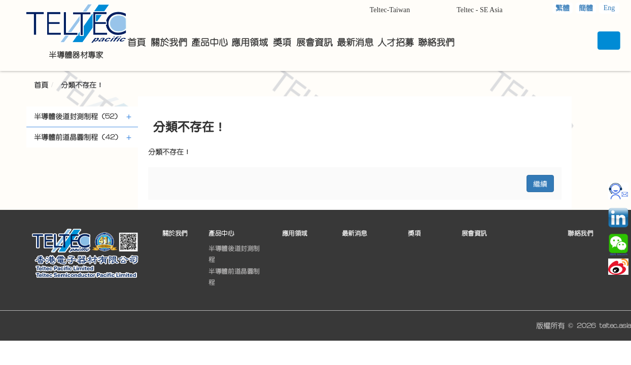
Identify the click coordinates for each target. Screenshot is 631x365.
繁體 (562, 8)
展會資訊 (474, 233)
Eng (609, 8)
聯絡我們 (580, 233)
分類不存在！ (82, 85)
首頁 (41, 85)
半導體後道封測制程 (234, 254)
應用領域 (294, 233)
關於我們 (175, 233)
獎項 (414, 233)
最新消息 (354, 233)
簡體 (586, 8)
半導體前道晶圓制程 (234, 276)
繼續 (540, 183)
